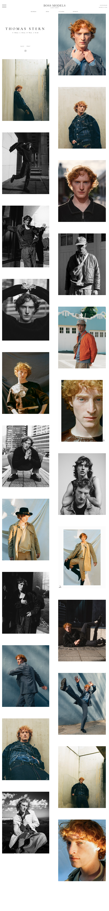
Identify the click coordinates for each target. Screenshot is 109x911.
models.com (103, 7)
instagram (103, 5)
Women (33, 11)
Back (22, 46)
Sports (75, 11)
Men (47, 11)
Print (28, 46)
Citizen (61, 11)
